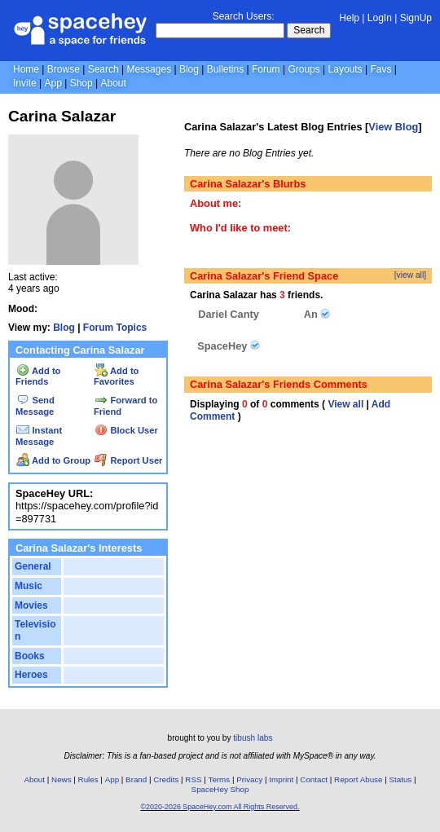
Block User (126, 430)
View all (345, 404)
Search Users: (244, 16)
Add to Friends (37, 376)
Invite (25, 83)
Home (26, 69)
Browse (63, 69)
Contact (314, 779)
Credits (165, 779)
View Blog (393, 127)
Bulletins (225, 69)
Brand (136, 779)
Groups (303, 69)
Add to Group (53, 460)
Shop (81, 83)
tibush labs (252, 737)
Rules (88, 779)
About (112, 83)
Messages (148, 69)
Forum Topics (115, 327)
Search (308, 30)
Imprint (281, 779)
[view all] (410, 275)
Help (349, 18)
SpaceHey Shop (220, 789)
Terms (220, 779)
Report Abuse (358, 779)
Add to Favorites (116, 376)
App (52, 83)
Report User (128, 460)
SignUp (416, 18)
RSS (193, 779)
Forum (266, 69)
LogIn (379, 18)
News (61, 779)
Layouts (345, 69)
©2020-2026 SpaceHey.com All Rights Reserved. (219, 807)
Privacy (249, 779)
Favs (380, 69)
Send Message (35, 405)
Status (400, 779)
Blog (189, 69)
